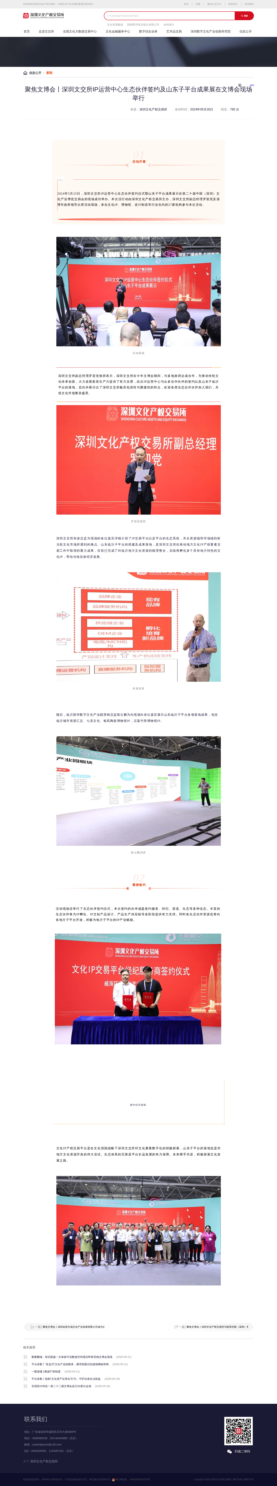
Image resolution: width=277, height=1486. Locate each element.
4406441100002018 (52, 1479)
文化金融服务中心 (118, 31)
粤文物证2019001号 (99, 1479)
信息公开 (245, 31)
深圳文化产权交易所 (44, 1461)
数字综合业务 (148, 31)
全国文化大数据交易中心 (80, 31)
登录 (186, 4)
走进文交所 (46, 31)
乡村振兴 (168, 24)
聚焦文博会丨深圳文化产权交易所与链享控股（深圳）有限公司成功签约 (227, 1326)
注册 (198, 4)
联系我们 (233, 4)
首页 (27, 31)
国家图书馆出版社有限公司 (143, 24)
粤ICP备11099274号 (243, 1479)
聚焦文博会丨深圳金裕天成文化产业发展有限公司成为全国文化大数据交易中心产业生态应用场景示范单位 (101, 1326)
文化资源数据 (115, 24)
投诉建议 (249, 4)
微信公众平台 (214, 4)
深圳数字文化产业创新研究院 (211, 31)
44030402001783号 (139, 1479)
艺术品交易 (174, 31)
